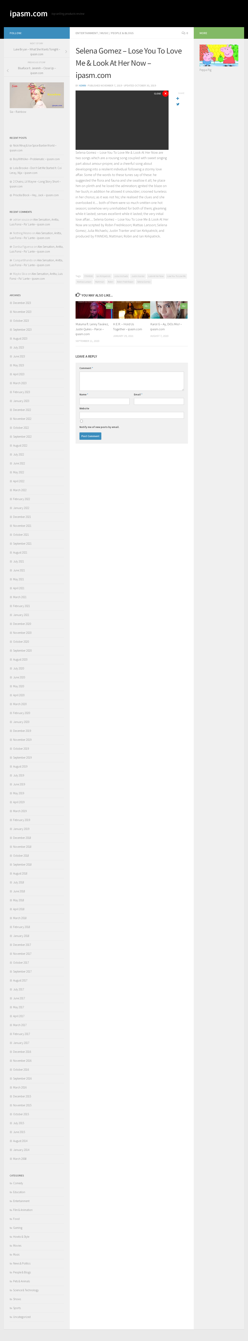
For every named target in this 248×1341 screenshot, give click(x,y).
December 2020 (22, 624)
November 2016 (22, 1060)
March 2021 (20, 597)
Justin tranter (138, 276)
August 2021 (20, 552)
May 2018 (18, 900)
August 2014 (20, 1141)
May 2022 (18, 472)
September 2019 (22, 757)
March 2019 (20, 811)
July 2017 (18, 989)
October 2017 (21, 962)
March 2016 (20, 1087)
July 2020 (18, 668)
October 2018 (21, 855)
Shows (17, 1299)
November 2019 (22, 740)
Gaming (17, 1228)
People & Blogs (122, 33)
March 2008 (20, 1159)
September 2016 (22, 1078)
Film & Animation (23, 1210)
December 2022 (22, 410)
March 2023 (20, 383)
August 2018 (20, 873)
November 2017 (22, 954)
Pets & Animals (21, 1281)
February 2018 (21, 927)
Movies (17, 1245)
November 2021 (22, 526)
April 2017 (18, 1016)
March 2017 (20, 1025)
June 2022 (19, 463)
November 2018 (22, 847)
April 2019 (18, 802)
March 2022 (20, 490)
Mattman (99, 281)
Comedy (18, 1183)
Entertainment (87, 33)
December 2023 (22, 303)
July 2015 (18, 1123)
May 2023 (18, 365)
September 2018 (22, 864)
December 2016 (22, 1052)
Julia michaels (121, 276)
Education (19, 1192)
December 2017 (22, 945)
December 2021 (22, 517)
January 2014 (21, 1150)
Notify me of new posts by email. (99, 427)
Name (83, 394)
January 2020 (21, 722)
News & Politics (21, 1263)
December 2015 (22, 1096)
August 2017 (20, 980)
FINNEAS (88, 276)
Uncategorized (22, 1317)
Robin (110, 281)
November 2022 (22, 419)
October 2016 (21, 1069)
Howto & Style (21, 1236)
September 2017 (22, 971)
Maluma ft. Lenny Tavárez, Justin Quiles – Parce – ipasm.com (92, 329)
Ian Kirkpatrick (103, 276)
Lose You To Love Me (176, 276)
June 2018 (19, 891)
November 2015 (22, 1105)
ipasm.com (29, 13)
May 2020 (18, 686)
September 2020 (22, 650)
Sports (17, 1308)
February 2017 (21, 1034)
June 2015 (19, 1132)
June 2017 (19, 998)
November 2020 (22, 633)
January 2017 (21, 1043)
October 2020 (21, 641)
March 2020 (20, 704)
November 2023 (22, 312)
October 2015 (21, 1114)
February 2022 (21, 499)
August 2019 (20, 766)
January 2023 (21, 401)
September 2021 (22, 543)
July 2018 (18, 882)
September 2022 (22, 436)
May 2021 (18, 579)
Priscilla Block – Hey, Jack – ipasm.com (36, 195)
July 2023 (18, 347)
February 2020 (21, 713)
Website (84, 408)
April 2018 (18, 909)
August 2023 (20, 338)
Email (138, 394)
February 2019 (21, 820)
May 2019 (18, 793)
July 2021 (18, 561)
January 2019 (21, 829)
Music (104, 33)
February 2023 (21, 392)
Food (16, 1219)
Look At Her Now (156, 276)
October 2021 (21, 534)
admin (82, 85)
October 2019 (21, 748)
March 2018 (20, 918)
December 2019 (22, 731)
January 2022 (21, 508)
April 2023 (18, 374)
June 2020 (19, 677)
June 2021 (19, 570)
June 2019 (19, 784)
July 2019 (18, 775)
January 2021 (21, 615)
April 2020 (18, 695)
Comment (86, 368)
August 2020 (20, 659)
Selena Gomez (144, 281)
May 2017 (18, 1007)
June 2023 (19, 356)
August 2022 (20, 445)
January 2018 (21, 936)
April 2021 (18, 588)
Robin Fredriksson (125, 281)
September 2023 (22, 329)
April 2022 (18, 481)
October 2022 (21, 427)
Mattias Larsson (84, 281)
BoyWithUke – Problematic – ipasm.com (36, 159)
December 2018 (22, 838)
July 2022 (18, 454)
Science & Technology (26, 1290)
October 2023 (21, 321)
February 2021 (21, 606)
